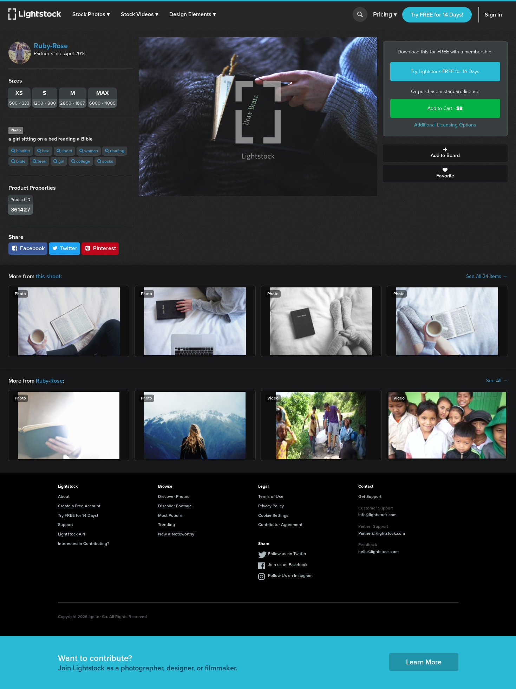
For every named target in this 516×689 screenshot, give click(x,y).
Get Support (369, 496)
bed (43, 151)
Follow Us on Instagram (290, 575)
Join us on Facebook (287, 564)
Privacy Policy (271, 506)
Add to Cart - (445, 108)
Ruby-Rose (51, 45)
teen (39, 161)
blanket (20, 151)
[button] (91, 14)
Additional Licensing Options (445, 125)
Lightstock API (71, 534)
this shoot (48, 276)
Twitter (65, 248)
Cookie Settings (273, 515)
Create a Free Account (79, 506)
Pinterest (100, 248)
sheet (64, 151)
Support (65, 524)
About (64, 496)
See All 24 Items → (487, 276)
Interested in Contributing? (83, 543)
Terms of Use (270, 496)
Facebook (28, 248)
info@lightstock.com (377, 515)
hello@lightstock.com (378, 551)
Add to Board (445, 153)
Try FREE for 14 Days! (437, 15)
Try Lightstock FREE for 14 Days (445, 71)
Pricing (385, 14)
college (80, 161)
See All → (497, 380)
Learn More (424, 662)
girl (58, 161)
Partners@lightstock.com (381, 533)
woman (88, 151)
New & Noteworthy (176, 534)
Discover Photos (173, 496)
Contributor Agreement (280, 524)
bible (18, 161)
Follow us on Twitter (287, 554)
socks (105, 161)
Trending (166, 524)
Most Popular (170, 515)
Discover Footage (175, 506)
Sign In (493, 15)
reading (114, 151)
